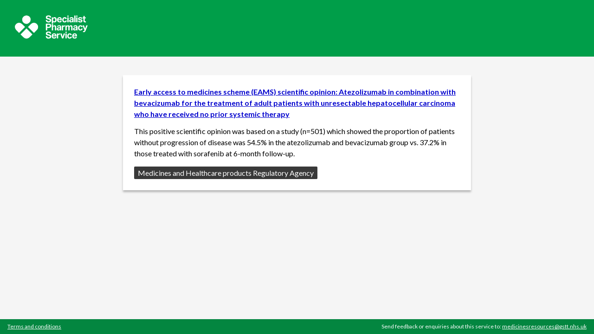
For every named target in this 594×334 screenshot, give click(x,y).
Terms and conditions (34, 326)
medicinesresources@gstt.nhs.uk (544, 326)
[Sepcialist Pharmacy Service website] (51, 36)
